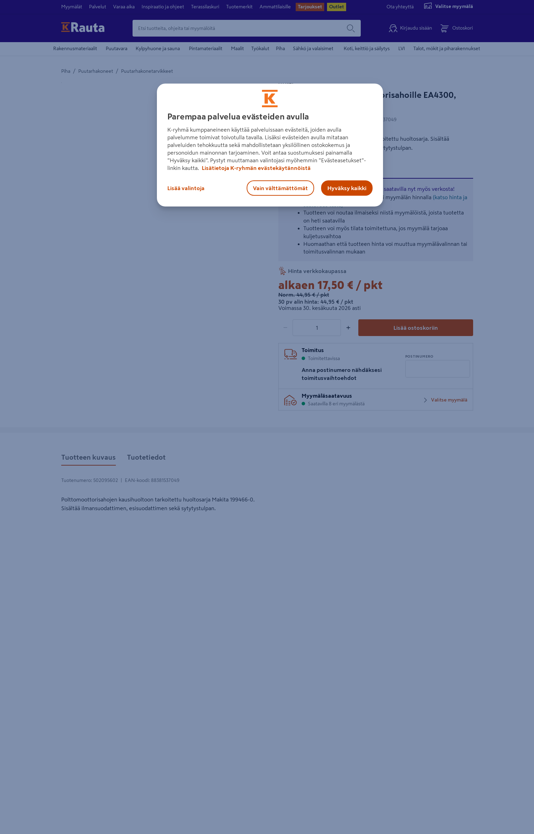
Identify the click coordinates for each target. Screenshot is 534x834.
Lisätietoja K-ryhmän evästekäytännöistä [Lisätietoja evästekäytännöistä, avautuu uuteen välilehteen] (256, 168)
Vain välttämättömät (280, 188)
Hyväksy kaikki (346, 188)
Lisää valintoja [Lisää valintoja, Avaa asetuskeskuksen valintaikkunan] (186, 188)
